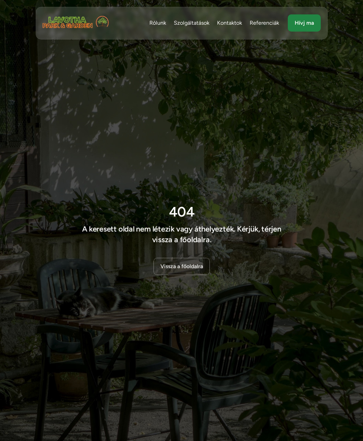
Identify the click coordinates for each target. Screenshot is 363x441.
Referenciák (264, 23)
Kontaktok (229, 23)
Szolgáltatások (191, 23)
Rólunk (157, 23)
